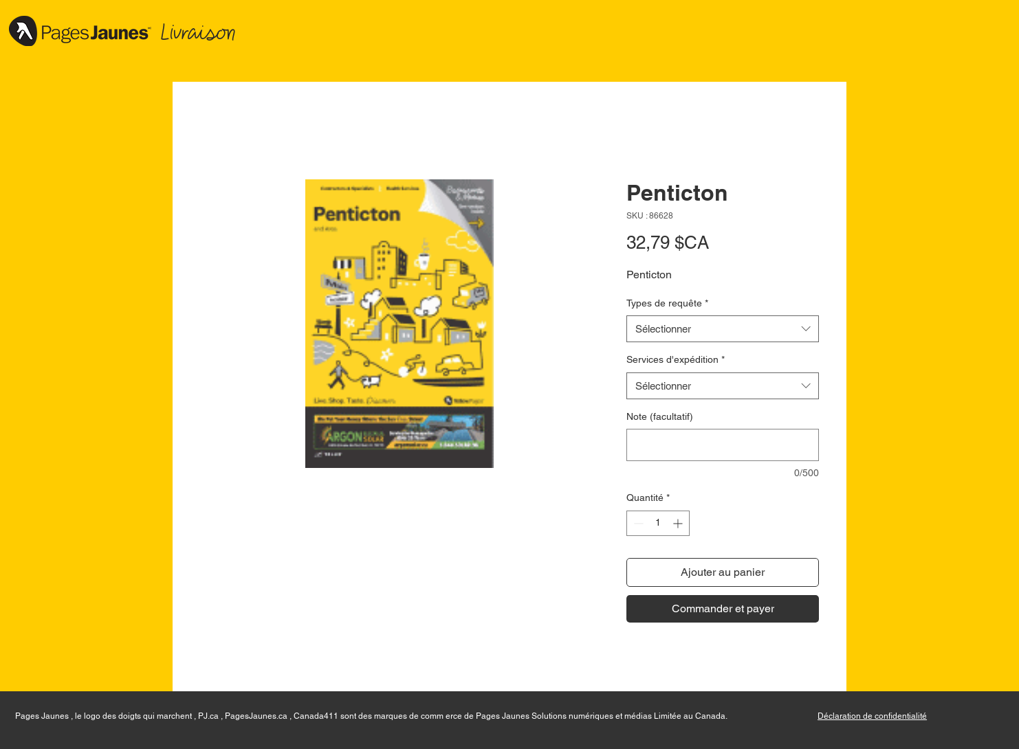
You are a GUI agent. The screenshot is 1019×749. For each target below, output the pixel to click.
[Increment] (679, 523)
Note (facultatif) (659, 416)
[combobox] (722, 328)
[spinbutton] (658, 523)
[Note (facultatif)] (722, 445)
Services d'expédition (675, 359)
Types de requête (667, 303)
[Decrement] (637, 523)
